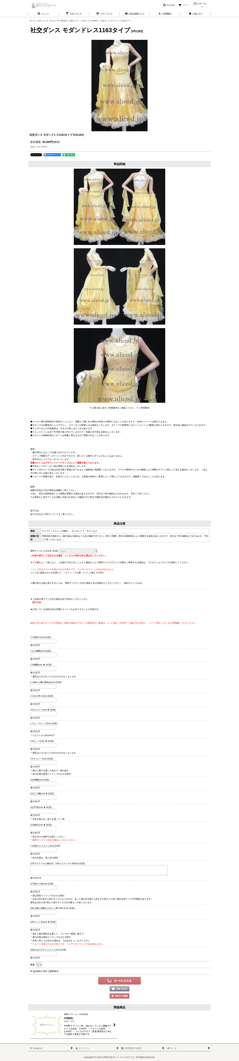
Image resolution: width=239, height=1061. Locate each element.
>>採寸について (50, 514)
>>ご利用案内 (143, 408)
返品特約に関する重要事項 (44, 971)
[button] (169, 5)
